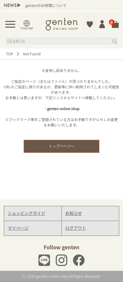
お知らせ (73, 213)
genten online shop (63, 108)
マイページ (18, 228)
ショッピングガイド (26, 213)
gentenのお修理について (46, 5)
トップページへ (61, 146)
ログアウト (75, 228)
